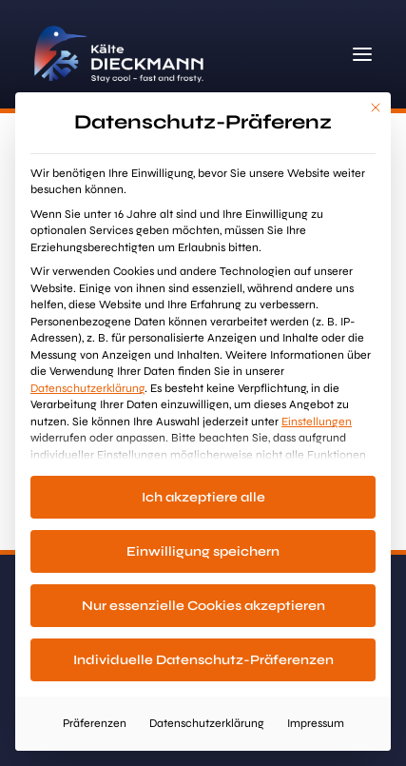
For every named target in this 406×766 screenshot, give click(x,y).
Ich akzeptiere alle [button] (203, 497)
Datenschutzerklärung (87, 388)
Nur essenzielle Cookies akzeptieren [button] (203, 606)
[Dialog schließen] (375, 107)
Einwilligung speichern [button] (203, 551)
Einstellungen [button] (316, 421)
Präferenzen (94, 723)
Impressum (315, 723)
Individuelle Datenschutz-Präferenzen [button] (203, 660)
